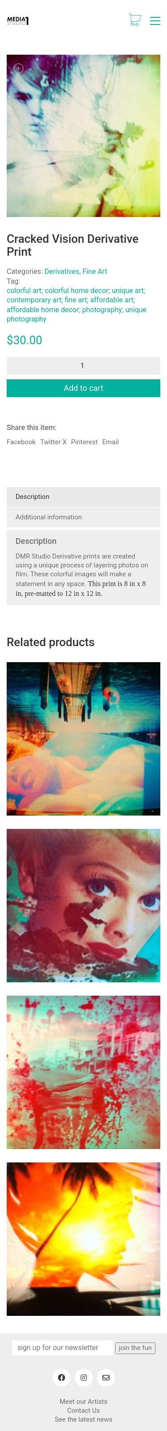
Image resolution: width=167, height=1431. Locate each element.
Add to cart (83, 388)
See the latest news (84, 1419)
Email (110, 442)
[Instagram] (84, 1378)
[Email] (106, 1378)
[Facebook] (61, 1378)
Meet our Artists (83, 1402)
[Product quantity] (83, 366)
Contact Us (83, 1411)
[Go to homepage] (18, 20)
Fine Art (94, 271)
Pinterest (84, 442)
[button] (155, 21)
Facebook (21, 442)
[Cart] (135, 20)
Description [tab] (32, 497)
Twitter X (53, 442)
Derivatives (62, 271)
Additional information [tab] (49, 517)
